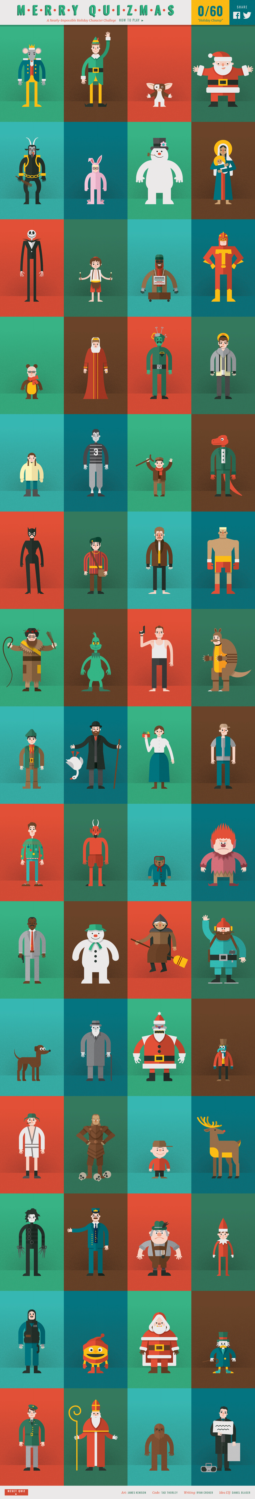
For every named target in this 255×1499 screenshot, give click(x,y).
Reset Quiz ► (16, 1492)
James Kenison (137, 1492)
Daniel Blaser (241, 1492)
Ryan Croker (205, 1492)
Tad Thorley (169, 1492)
